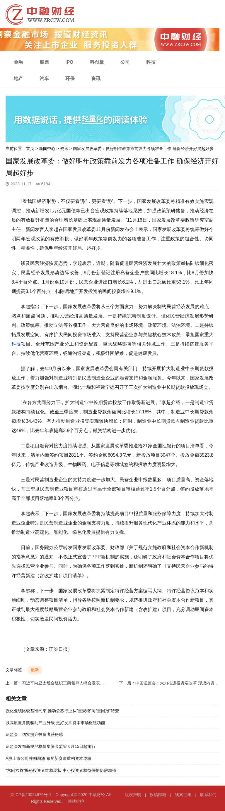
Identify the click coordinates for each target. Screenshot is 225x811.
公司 (125, 62)
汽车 (44, 78)
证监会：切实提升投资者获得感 (34, 734)
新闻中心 (47, 148)
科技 (151, 62)
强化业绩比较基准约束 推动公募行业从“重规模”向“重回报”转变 (62, 710)
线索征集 (183, 794)
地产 (18, 78)
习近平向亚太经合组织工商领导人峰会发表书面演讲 (69, 683)
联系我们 (208, 794)
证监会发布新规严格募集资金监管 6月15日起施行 (51, 746)
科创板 (97, 62)
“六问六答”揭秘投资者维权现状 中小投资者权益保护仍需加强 (61, 770)
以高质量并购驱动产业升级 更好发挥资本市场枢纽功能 (55, 722)
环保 (70, 78)
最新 (35, 669)
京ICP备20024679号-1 (30, 794)
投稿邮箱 (158, 794)
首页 (30, 148)
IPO (69, 62)
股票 (44, 62)
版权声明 (133, 794)
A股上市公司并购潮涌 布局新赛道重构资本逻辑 (48, 758)
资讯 (95, 78)
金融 (18, 62)
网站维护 (76, 801)
